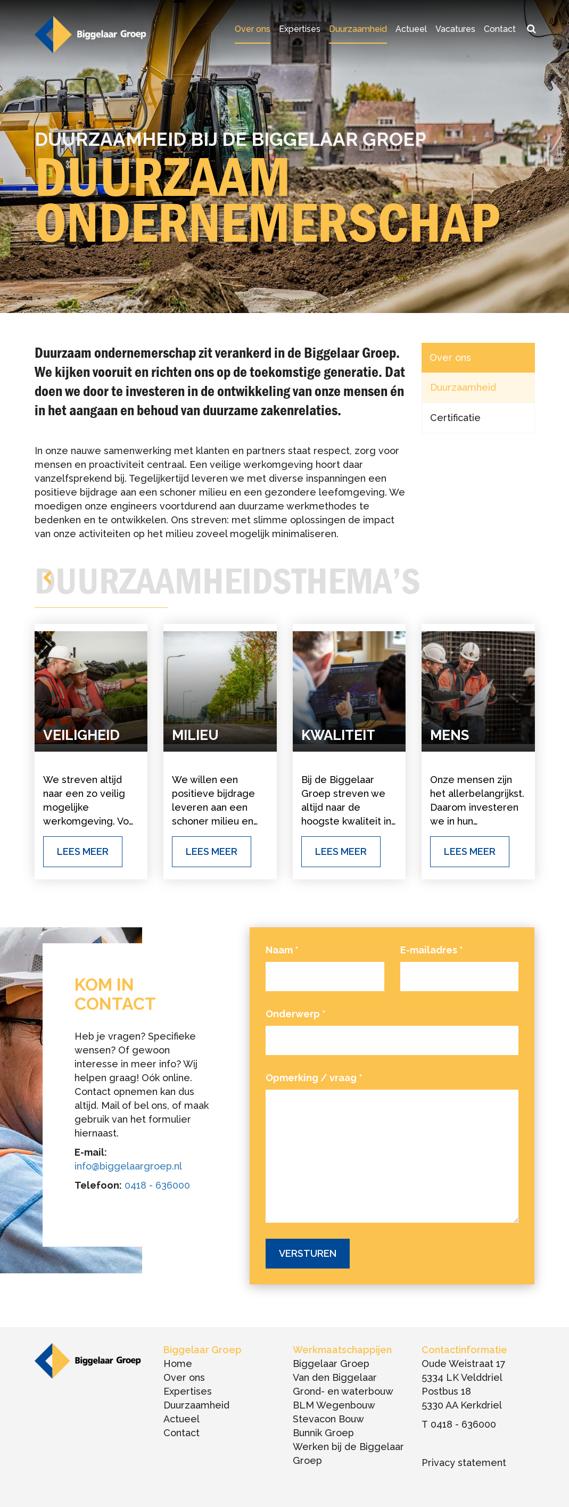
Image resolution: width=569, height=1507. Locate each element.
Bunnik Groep (323, 1432)
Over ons (252, 29)
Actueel (411, 29)
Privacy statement (464, 1462)
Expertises (299, 29)
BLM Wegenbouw (334, 1405)
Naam (282, 950)
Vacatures (455, 29)
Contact (500, 29)
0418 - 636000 (157, 1185)
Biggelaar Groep (331, 1363)
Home (177, 1363)
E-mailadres (431, 950)
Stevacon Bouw (328, 1418)
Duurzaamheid (358, 29)
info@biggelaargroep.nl (128, 1166)
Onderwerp (296, 1013)
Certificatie (455, 417)
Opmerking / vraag (314, 1077)
